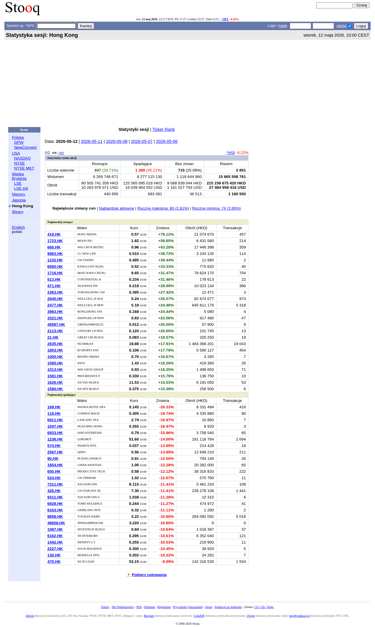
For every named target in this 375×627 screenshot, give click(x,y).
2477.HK (55, 305)
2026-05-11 (92, 141)
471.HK (54, 286)
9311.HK (55, 497)
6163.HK (55, 510)
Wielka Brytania (19, 176)
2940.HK (55, 299)
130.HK (54, 555)
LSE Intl (21, 188)
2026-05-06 (167, 141)
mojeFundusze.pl (299, 615)
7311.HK (55, 484)
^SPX (225, 19)
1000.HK (55, 356)
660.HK (54, 247)
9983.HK (55, 253)
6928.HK (55, 503)
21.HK (53, 337)
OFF (61, 153)
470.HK (54, 561)
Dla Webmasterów (123, 607)
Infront (30, 615)
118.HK (54, 413)
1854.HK (55, 465)
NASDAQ (22, 158)
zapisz (342, 26)
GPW (18, 142)
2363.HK (55, 292)
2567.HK (55, 452)
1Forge (250, 615)
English (18, 227)
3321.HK (55, 318)
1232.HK (55, 260)
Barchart (149, 615)
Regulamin (164, 607)
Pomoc (105, 607)
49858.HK (56, 523)
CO (257, 607)
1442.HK (55, 542)
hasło (283, 26)
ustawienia (195, 607)
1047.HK (55, 426)
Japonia (19, 200)
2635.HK (55, 344)
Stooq (208, 607)
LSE (17, 183)
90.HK (53, 458)
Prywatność (180, 607)
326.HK (54, 491)
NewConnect (25, 147)
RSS (139, 607)
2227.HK (55, 549)
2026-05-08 (117, 141)
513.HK (54, 279)
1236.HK (55, 439)
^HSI (230, 152)
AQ (47, 152)
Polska (18, 137)
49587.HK (56, 324)
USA (16, 153)
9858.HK (55, 516)
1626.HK (55, 382)
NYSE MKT (24, 168)
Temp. (270, 607)
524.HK (54, 478)
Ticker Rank (163, 129)
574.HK (54, 445)
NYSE (19, 163)
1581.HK (55, 376)
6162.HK (55, 536)
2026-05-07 (142, 141)
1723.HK (55, 241)
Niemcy (18, 194)
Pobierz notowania (149, 575)
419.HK (54, 234)
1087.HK (55, 529)
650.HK (54, 471)
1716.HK (55, 273)
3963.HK (55, 311)
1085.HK (55, 363)
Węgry (17, 212)
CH (263, 607)
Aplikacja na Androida (228, 607)
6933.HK (55, 433)
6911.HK (55, 420)
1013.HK (55, 369)
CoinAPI (199, 615)
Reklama (149, 607)
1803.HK (55, 350)
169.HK (54, 407)
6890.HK (55, 266)
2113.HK (55, 331)
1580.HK (55, 389)
